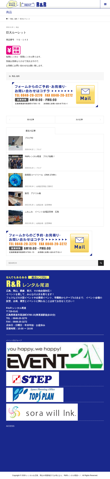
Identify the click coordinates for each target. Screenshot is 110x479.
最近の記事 (31, 131)
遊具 (18, 76)
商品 (17, 27)
